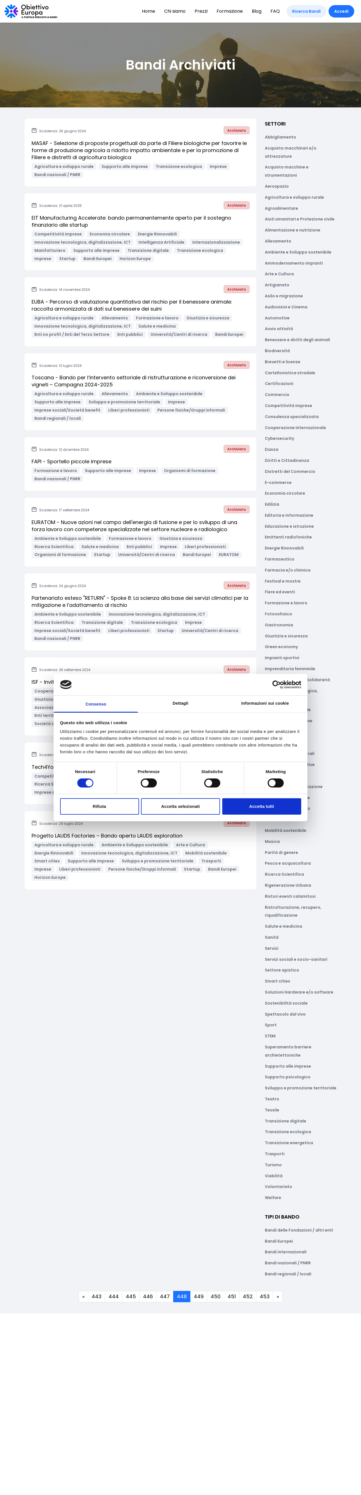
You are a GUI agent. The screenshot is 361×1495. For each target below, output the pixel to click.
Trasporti (275, 1154)
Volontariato (278, 1186)
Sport (271, 1025)
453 (265, 1296)
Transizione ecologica (288, 1132)
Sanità (272, 937)
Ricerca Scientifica (284, 874)
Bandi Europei (279, 1241)
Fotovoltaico (278, 614)
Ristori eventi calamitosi (290, 896)
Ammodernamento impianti (294, 263)
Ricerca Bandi (306, 11)
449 (199, 1296)
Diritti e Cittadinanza (287, 460)
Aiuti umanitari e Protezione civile (299, 219)
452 (248, 1296)
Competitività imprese (288, 405)
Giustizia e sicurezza (286, 636)
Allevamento (278, 241)
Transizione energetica (289, 1143)
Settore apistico (282, 970)
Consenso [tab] (95, 704)
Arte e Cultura (279, 274)
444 (114, 1296)
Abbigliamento (280, 137)
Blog (256, 11)
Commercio (277, 394)
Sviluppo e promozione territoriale (300, 1088)
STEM (270, 1036)
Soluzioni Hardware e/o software (299, 992)
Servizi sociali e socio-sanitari (296, 959)
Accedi (341, 11)
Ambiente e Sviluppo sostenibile (298, 252)
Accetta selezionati (180, 806)
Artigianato (277, 285)
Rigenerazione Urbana (288, 885)
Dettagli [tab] (180, 703)
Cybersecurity (279, 438)
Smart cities (277, 981)
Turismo (273, 1165)
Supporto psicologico (288, 1077)
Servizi (271, 948)
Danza (271, 449)
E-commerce (278, 482)
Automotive (277, 318)
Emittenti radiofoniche (288, 537)
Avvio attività (279, 329)
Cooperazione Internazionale (295, 427)
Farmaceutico (279, 559)
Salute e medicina (283, 926)
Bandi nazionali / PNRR (288, 1263)
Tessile (272, 1110)
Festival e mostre (283, 581)
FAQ (275, 11)
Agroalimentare (281, 208)
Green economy (281, 647)
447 (165, 1296)
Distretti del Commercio (290, 471)
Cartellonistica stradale (290, 373)
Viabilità (274, 1176)
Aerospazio (277, 186)
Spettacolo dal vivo (285, 1014)
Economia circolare (285, 493)
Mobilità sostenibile (285, 830)
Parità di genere (281, 852)
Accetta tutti (261, 806)
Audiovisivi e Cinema (286, 307)
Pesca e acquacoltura (288, 863)
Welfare (273, 1197)
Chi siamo (175, 11)
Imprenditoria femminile (290, 669)
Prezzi (201, 11)
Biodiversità (277, 351)
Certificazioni (279, 383)
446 (148, 1296)
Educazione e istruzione (289, 526)
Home (148, 11)
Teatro (272, 1099)
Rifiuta (99, 806)
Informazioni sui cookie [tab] (265, 703)
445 (131, 1296)
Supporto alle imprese (288, 1066)
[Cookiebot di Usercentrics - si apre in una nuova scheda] (276, 684)
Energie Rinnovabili (284, 548)
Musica (272, 841)
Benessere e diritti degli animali (297, 340)
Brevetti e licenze (282, 362)
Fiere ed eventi (280, 592)
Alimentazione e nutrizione (292, 230)
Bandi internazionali (286, 1252)
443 (97, 1296)
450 (216, 1296)
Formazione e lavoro (286, 603)
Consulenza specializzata (292, 416)
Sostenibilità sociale (286, 1003)
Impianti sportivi (282, 658)
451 (232, 1296)
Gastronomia (279, 625)
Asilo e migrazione (284, 296)
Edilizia (272, 504)
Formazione (230, 11)
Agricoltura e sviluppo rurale (294, 197)
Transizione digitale (285, 1121)
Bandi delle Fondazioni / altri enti (299, 1230)
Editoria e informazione (289, 515)
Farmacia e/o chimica (288, 570)
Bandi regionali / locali (288, 1274)
